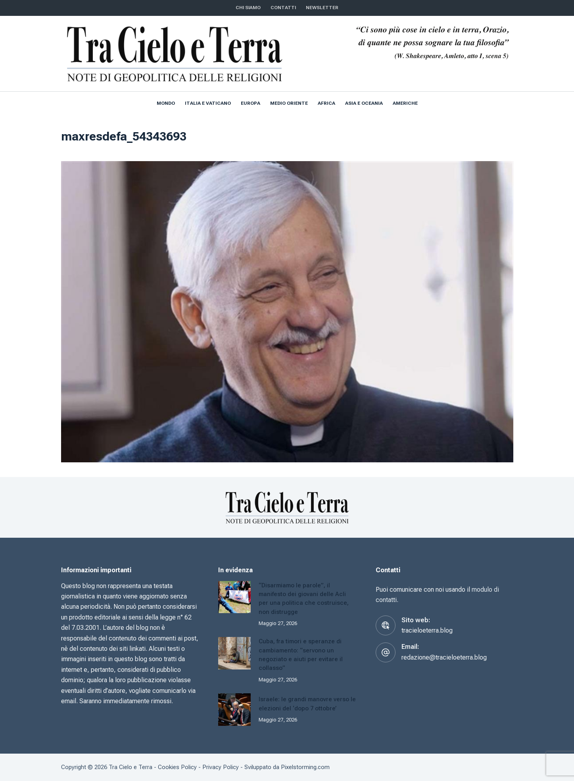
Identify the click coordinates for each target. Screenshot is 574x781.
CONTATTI (283, 7)
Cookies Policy (177, 767)
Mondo (166, 103)
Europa (250, 103)
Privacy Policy (220, 767)
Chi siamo (248, 7)
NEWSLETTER (322, 7)
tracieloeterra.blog (427, 630)
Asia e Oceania (364, 103)
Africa (326, 103)
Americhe (405, 103)
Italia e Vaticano (208, 103)
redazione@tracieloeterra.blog (444, 657)
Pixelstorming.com (305, 767)
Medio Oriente (289, 103)
